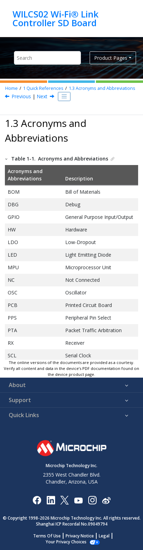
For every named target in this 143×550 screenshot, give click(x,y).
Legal (104, 536)
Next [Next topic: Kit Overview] (42, 96)
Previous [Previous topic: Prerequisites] (21, 96)
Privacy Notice (80, 536)
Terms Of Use (47, 536)
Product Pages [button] (110, 58)
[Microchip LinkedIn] (50, 500)
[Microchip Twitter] (64, 500)
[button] (6, 158)
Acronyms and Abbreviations (102, 88)
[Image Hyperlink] (78, 500)
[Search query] (47, 58)
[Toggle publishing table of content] (64, 96)
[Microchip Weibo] (106, 500)
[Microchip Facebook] (36, 500)
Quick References (43, 88)
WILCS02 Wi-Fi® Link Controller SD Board (55, 18)
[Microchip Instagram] (92, 500)
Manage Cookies (66, 542)
